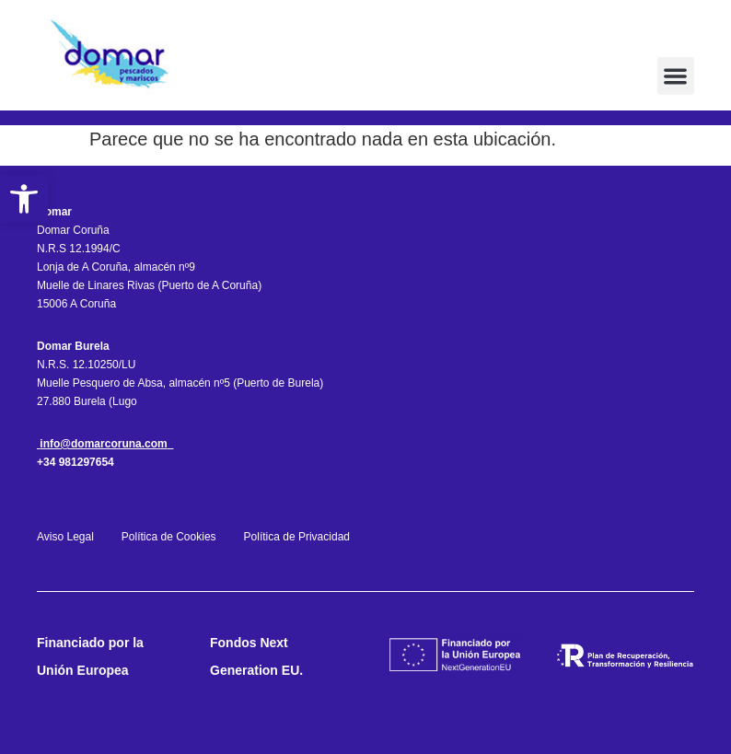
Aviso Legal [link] (67, 536)
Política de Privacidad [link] (297, 536)
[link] (24, 199)
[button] (676, 76)
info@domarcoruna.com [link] (103, 443)
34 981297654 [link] (78, 462)
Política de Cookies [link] (169, 536)
